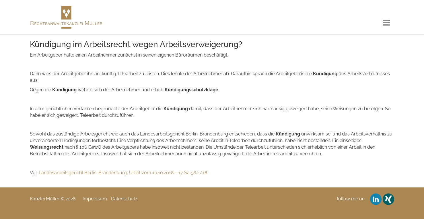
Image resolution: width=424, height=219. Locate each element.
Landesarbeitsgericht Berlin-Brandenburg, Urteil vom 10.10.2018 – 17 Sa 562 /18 (123, 172)
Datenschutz (124, 198)
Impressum (95, 198)
